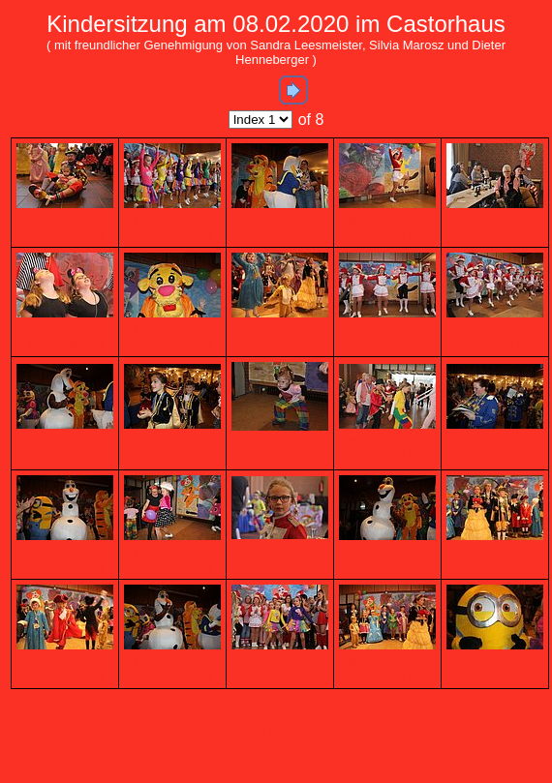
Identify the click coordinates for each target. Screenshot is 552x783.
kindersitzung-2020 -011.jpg (65, 448)
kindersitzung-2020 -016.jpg (65, 559)
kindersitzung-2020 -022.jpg (173, 668)
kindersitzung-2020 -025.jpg (495, 668)
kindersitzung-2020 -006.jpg (65, 336)
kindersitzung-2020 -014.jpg (388, 448)
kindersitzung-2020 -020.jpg (495, 559)
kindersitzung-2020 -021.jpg (65, 668)
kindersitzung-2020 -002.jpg (173, 227)
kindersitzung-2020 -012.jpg (173, 448)
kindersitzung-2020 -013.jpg (280, 450)
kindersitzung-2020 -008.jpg (280, 336)
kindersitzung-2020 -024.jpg (388, 668)
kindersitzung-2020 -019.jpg (388, 559)
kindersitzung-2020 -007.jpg (173, 336)
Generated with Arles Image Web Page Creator (276, 732)
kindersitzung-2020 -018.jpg (280, 558)
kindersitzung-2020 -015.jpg (495, 448)
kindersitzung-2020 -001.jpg (65, 227)
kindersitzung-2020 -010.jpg (495, 336)
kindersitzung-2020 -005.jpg (495, 227)
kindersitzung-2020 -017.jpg (173, 559)
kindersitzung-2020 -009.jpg (388, 336)
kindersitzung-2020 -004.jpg (388, 227)
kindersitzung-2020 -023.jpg (280, 668)
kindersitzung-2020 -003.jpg (280, 227)
